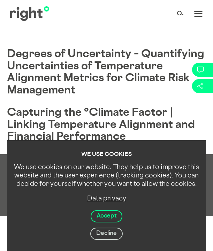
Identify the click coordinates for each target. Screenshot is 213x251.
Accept (107, 216)
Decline (106, 233)
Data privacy (106, 199)
